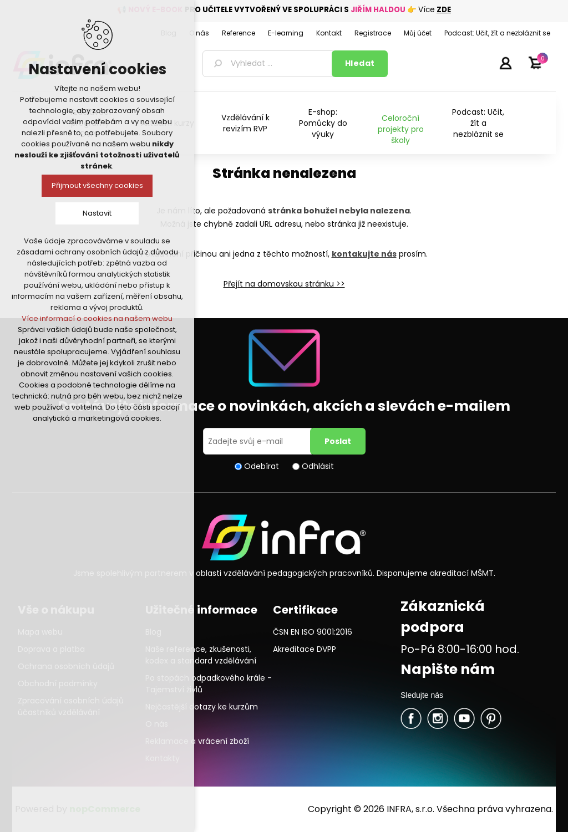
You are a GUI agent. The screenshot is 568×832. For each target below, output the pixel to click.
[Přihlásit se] (258, 441)
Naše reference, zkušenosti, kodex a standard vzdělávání (200, 655)
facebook (411, 718)
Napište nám (447, 669)
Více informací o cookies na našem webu (97, 318)
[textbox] (269, 63)
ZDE (444, 9)
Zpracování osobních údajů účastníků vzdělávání (71, 706)
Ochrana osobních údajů (66, 666)
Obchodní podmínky (58, 683)
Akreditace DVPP (304, 649)
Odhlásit (318, 466)
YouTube (464, 718)
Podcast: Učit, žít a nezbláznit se (478, 123)
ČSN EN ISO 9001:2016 (312, 631)
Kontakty (162, 758)
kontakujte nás (364, 253)
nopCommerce (104, 809)
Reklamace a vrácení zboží (197, 741)
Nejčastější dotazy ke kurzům (201, 706)
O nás (156, 723)
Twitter (437, 718)
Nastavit (97, 213)
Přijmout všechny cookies (97, 185)
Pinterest (490, 718)
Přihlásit (505, 63)
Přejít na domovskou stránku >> (284, 283)
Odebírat (261, 466)
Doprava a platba (51, 649)
